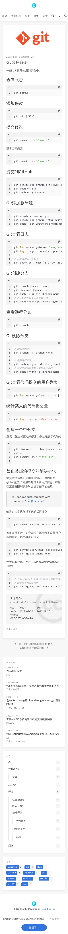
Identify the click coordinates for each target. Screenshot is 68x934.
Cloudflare (19, 741)
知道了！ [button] (34, 927)
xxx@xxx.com (35, 501)
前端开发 (17, 689)
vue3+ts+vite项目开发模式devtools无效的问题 (32, 685)
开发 (8, 689)
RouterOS (18, 708)
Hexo (43, 909)
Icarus (52, 909)
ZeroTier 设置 (14, 671)
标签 (36, 15)
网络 (8, 674)
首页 (4, 15)
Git (32, 57)
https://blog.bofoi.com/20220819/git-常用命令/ (34, 602)
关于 (45, 15)
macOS (10, 723)
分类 (27, 15)
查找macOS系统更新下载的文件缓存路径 (29, 719)
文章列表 (16, 15)
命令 (15, 629)
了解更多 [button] (54, 919)
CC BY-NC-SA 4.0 (23, 618)
